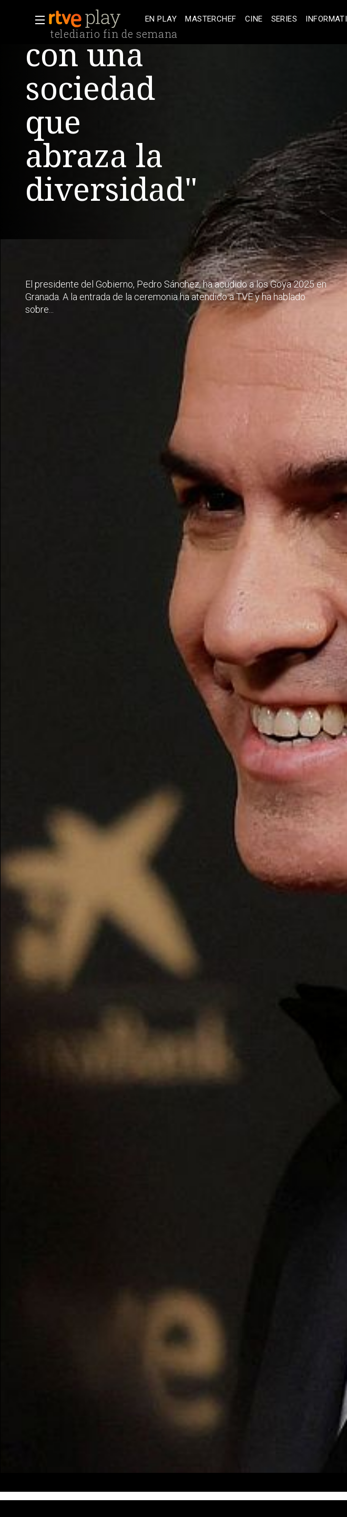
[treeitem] (161, 19)
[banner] (94, 18)
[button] (36, 20)
